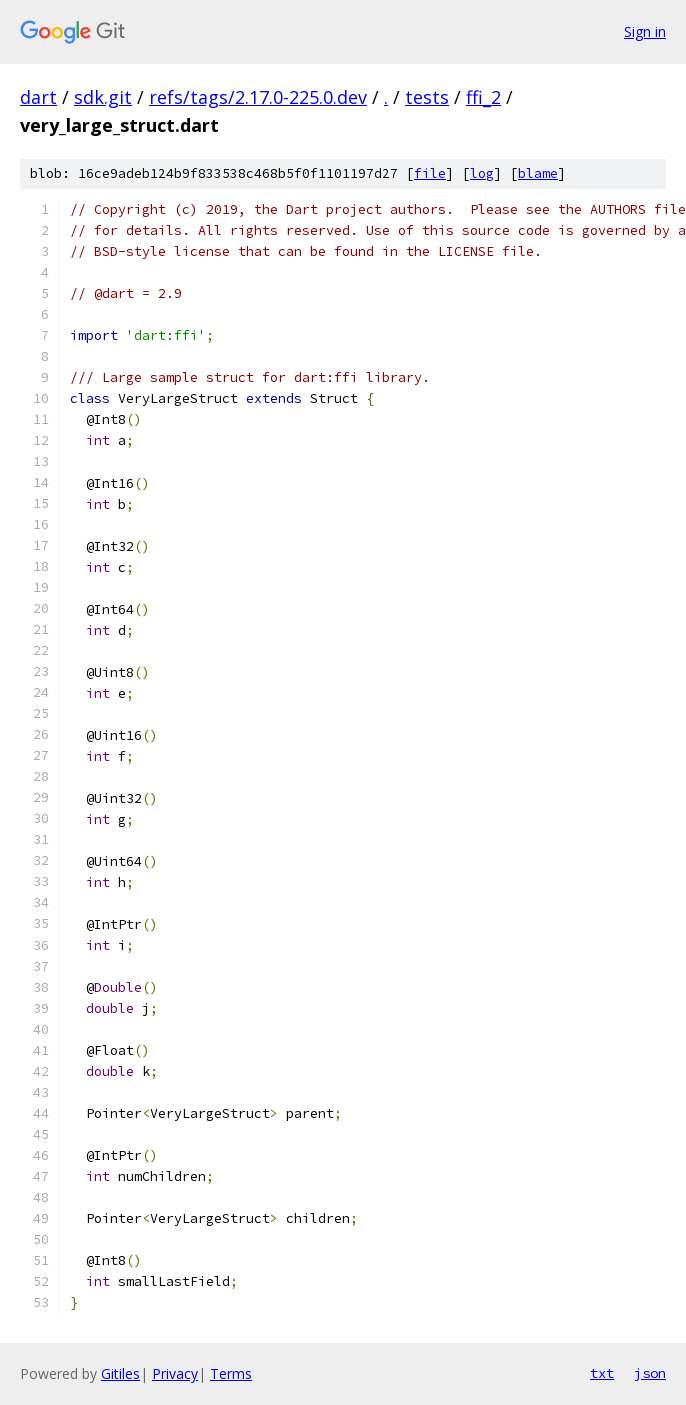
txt (602, 1373)
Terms (231, 1373)
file (430, 173)
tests (427, 97)
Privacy (175, 1373)
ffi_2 (483, 97)
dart (38, 97)
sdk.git (103, 97)
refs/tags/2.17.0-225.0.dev (258, 97)
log (482, 173)
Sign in (645, 31)
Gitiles (120, 1373)
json (650, 1373)
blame (538, 173)
